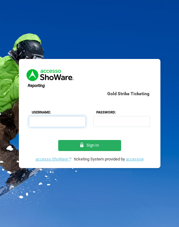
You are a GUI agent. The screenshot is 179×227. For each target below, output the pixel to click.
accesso (135, 159)
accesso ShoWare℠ (53, 159)
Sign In (89, 145)
